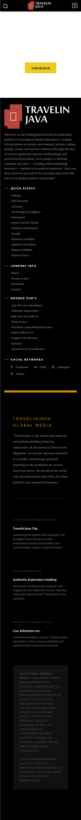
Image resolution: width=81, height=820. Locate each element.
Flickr (43, 367)
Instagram (63, 367)
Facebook (22, 367)
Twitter (20, 374)
